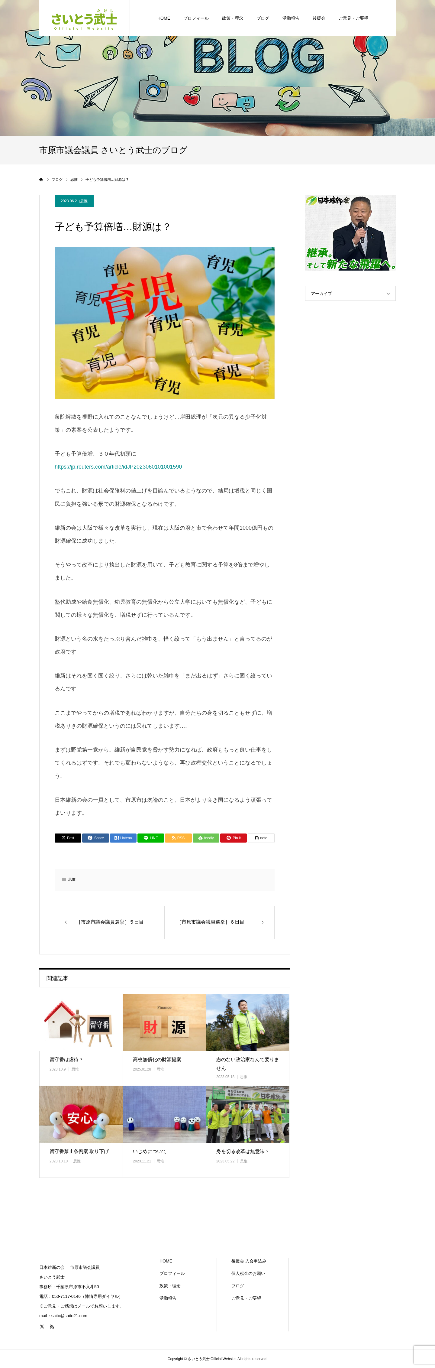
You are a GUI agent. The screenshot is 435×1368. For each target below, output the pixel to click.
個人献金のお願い (248, 1273)
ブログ (237, 1285)
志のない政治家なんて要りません (247, 1064)
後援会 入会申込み (248, 1261)
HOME (166, 1261)
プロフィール (172, 1273)
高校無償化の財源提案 (157, 1059)
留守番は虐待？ (66, 1059)
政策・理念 (170, 1285)
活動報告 (168, 1298)
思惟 (84, 201)
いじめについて (150, 1151)
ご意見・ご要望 (246, 1298)
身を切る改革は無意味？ (242, 1151)
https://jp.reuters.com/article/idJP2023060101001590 (118, 467)
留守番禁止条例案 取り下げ (79, 1151)
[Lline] (150, 838)
